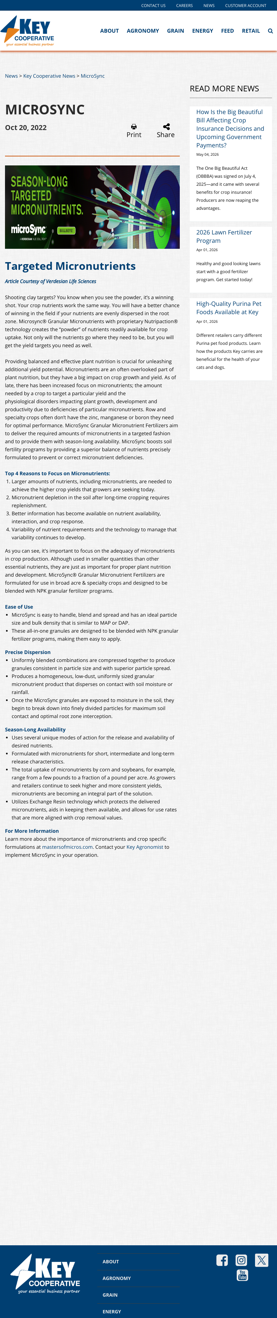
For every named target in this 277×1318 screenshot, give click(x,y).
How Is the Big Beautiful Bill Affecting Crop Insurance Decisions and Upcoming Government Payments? (230, 128)
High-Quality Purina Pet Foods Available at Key (229, 308)
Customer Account (245, 5)
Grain (175, 30)
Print (134, 131)
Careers (184, 5)
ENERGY (112, 1312)
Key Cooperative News (49, 76)
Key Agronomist (145, 847)
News (208, 5)
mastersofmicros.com (67, 847)
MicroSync (93, 76)
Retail (251, 30)
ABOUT (111, 1262)
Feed (227, 30)
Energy (202, 30)
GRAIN (110, 1295)
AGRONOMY (117, 1278)
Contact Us (153, 5)
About (109, 30)
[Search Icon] (270, 30)
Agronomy (143, 30)
